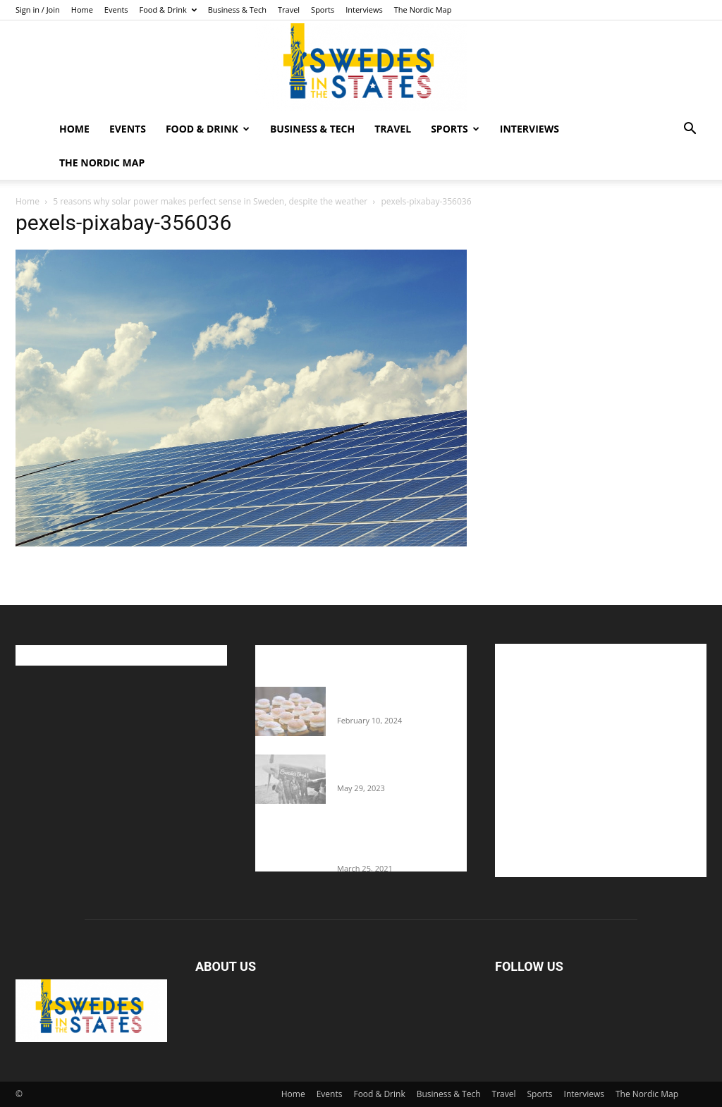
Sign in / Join (38, 9)
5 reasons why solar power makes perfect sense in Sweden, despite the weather (210, 201)
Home (82, 9)
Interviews (364, 9)
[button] (689, 130)
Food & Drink (168, 9)
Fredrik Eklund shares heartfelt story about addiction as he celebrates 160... (395, 841)
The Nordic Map (423, 9)
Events (116, 9)
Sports (322, 9)
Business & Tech (237, 9)
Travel (289, 9)
